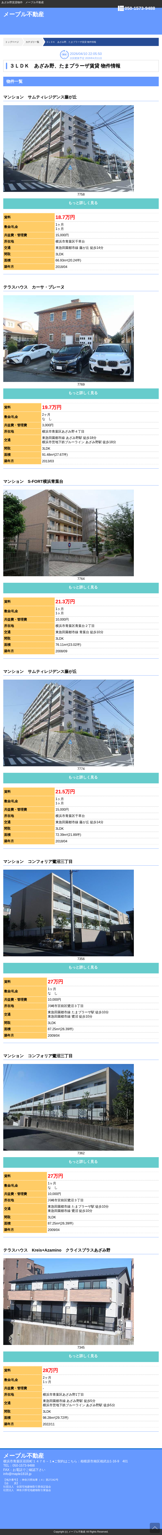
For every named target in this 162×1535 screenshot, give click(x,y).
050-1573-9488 (140, 8)
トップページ (12, 42)
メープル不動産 (23, 14)
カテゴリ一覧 (32, 42)
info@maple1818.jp (17, 1474)
